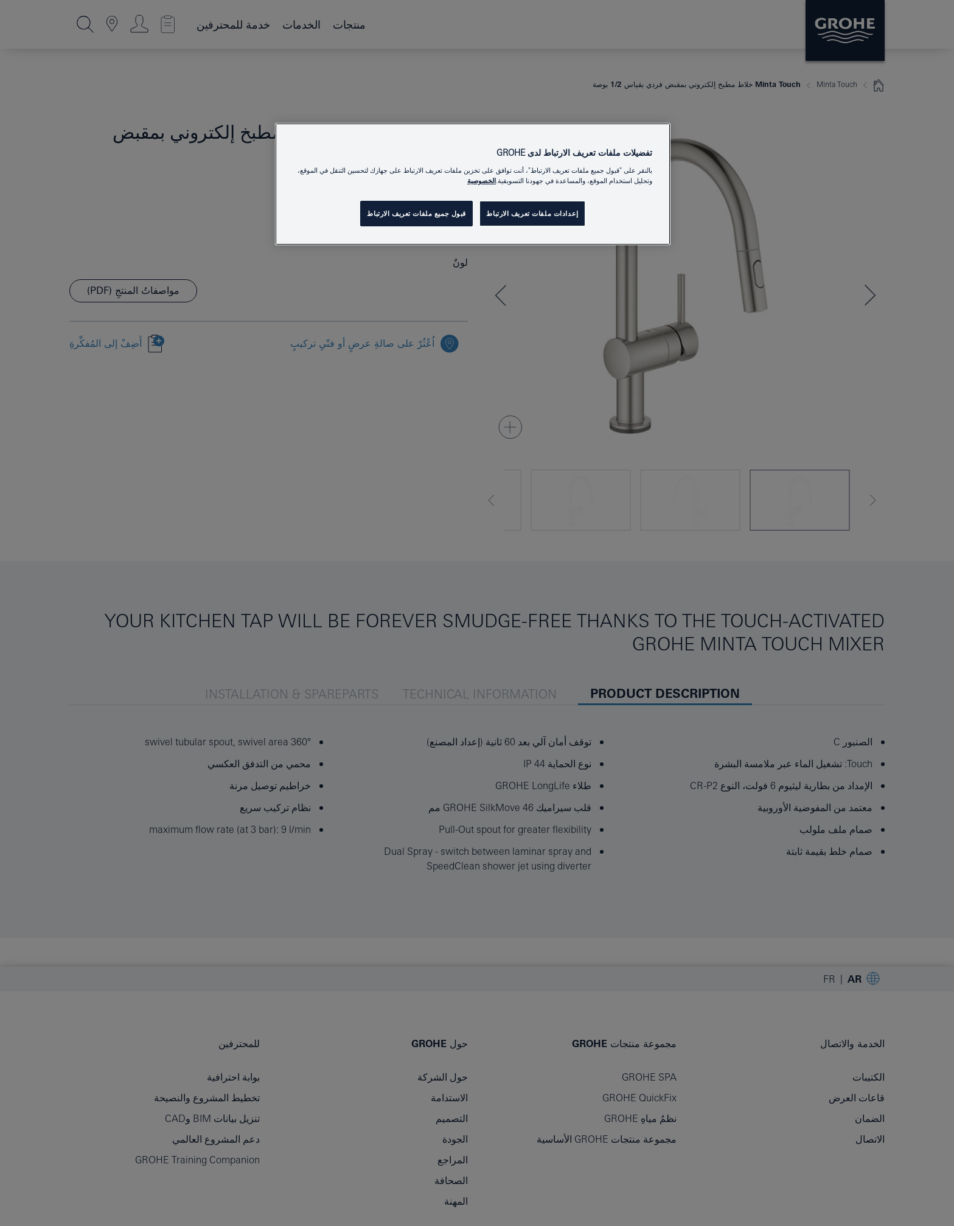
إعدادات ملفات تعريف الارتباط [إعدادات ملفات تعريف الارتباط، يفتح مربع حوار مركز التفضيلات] (532, 213)
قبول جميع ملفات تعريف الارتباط (416, 213)
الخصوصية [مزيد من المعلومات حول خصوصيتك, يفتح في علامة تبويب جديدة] (481, 180)
